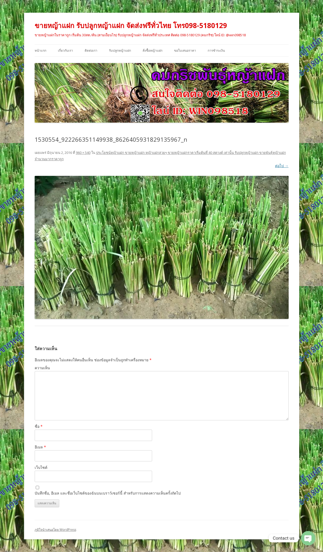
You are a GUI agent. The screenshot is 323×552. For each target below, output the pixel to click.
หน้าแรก (40, 50)
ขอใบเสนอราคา (185, 50)
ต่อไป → (282, 165)
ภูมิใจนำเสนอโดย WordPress (55, 529)
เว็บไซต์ (41, 467)
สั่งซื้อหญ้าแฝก (152, 50)
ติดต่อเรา (91, 50)
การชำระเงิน (216, 50)
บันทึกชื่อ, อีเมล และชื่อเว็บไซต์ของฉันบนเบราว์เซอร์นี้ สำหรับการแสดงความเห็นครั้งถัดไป (108, 493)
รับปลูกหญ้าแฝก (120, 50)
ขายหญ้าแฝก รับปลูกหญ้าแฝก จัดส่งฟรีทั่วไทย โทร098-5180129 (131, 25)
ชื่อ (39, 426)
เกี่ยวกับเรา (65, 50)
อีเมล (40, 446)
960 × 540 (83, 152)
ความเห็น (42, 367)
